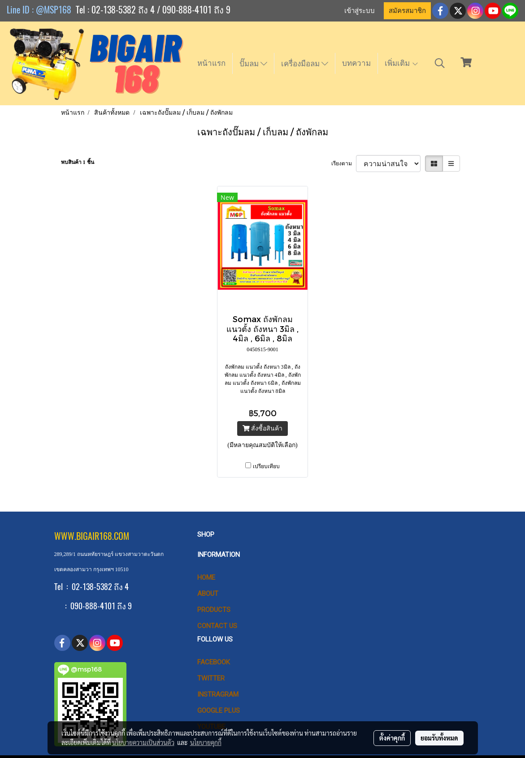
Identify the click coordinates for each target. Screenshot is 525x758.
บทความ (356, 63)
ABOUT (207, 594)
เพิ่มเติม (402, 63)
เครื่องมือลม (304, 63)
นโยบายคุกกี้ (205, 742)
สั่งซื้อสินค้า (262, 428)
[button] (440, 63)
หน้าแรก (211, 63)
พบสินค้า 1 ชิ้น (77, 162)
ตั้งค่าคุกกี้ (392, 738)
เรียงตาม (343, 163)
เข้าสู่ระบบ (359, 11)
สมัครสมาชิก (407, 11)
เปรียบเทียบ (266, 466)
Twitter (211, 678)
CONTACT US (217, 626)
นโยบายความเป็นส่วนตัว (143, 742)
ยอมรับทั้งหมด (439, 738)
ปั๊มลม (253, 63)
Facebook (213, 662)
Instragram (218, 694)
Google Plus (218, 710)
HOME (206, 577)
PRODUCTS (213, 610)
